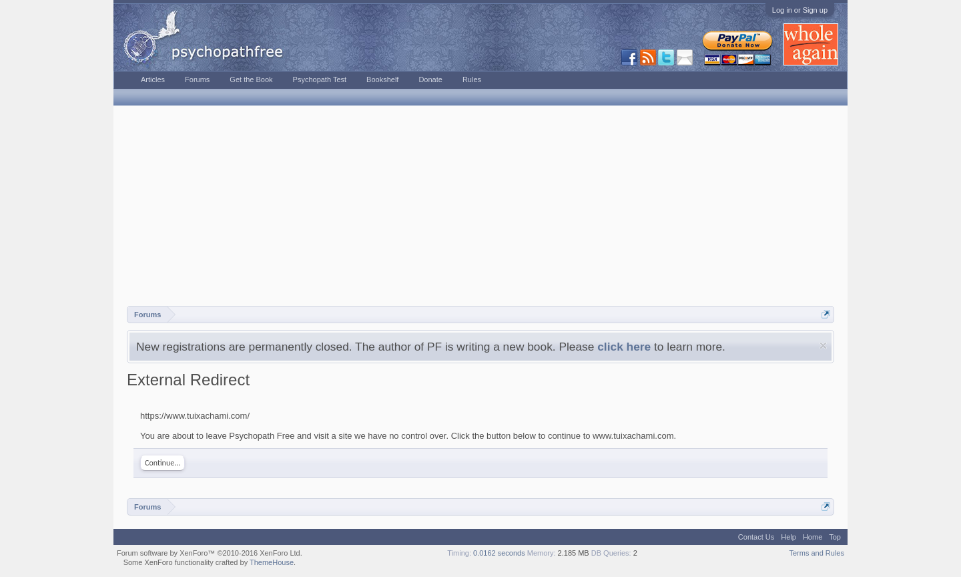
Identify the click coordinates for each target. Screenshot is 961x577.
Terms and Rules (816, 553)
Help (788, 537)
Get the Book (251, 79)
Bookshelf (382, 79)
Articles (153, 79)
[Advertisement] (480, 205)
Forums (197, 79)
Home (812, 537)
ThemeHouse (272, 562)
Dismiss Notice (823, 346)
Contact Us (756, 537)
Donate (430, 79)
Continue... (162, 462)
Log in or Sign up (800, 10)
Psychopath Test (320, 79)
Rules (471, 79)
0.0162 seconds (499, 553)
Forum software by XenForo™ (209, 553)
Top (835, 537)
